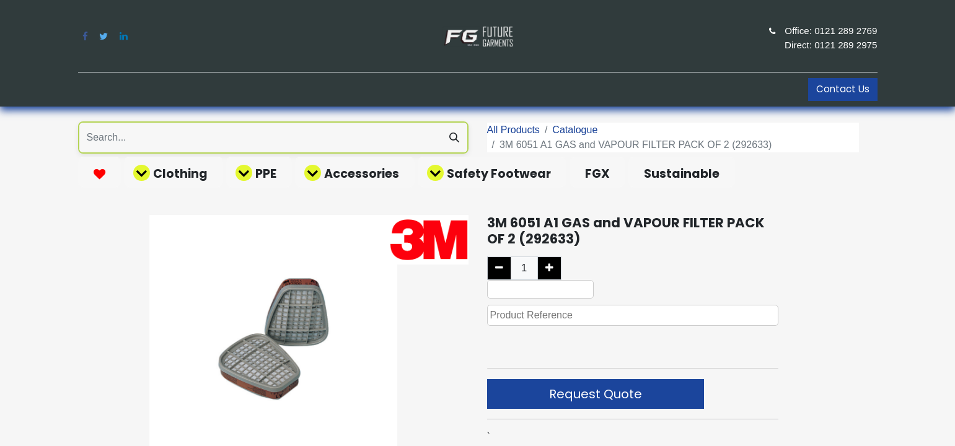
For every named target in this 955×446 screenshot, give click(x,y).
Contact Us (842, 88)
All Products (513, 130)
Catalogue (574, 130)
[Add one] (549, 268)
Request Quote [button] (595, 394)
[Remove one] (499, 268)
